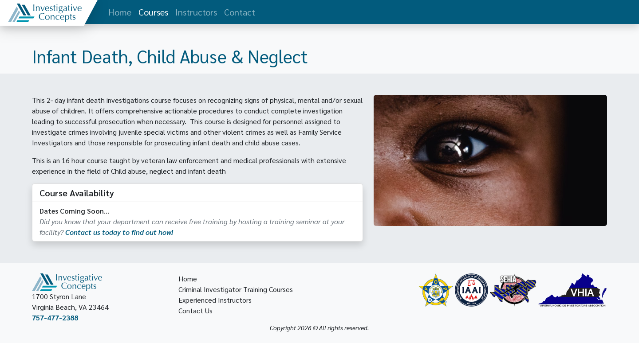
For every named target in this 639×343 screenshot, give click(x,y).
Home (119, 12)
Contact (239, 12)
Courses (153, 12)
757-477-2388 (55, 317)
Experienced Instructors (215, 299)
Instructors (196, 12)
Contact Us (195, 310)
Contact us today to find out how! (119, 232)
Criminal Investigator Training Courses (235, 289)
